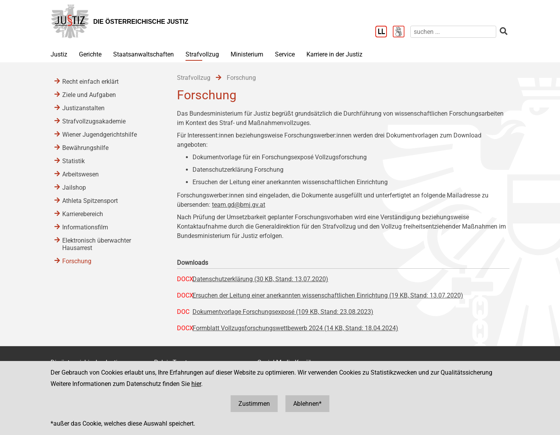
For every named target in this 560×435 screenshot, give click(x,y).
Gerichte (90, 54)
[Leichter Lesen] (384, 32)
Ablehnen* (307, 403)
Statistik (73, 161)
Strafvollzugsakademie (94, 121)
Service (285, 54)
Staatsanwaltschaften (143, 54)
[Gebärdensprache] (401, 32)
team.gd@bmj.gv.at (238, 204)
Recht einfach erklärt (90, 81)
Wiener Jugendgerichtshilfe (99, 134)
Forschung (76, 261)
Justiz (59, 54)
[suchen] (453, 32)
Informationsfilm (85, 227)
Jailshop (74, 187)
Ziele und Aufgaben (89, 95)
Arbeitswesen (80, 174)
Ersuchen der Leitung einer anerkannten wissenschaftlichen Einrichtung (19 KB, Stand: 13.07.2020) (327, 295)
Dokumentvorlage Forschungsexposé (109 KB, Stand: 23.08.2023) (282, 311)
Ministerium (247, 54)
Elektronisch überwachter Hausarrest (96, 244)
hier (196, 383)
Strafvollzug (202, 54)
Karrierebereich (82, 214)
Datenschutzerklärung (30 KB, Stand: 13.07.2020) (260, 279)
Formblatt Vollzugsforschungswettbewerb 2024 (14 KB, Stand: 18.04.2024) (295, 328)
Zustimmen (254, 403)
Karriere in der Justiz (334, 54)
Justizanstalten (83, 108)
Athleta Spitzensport (90, 200)
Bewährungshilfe (85, 147)
